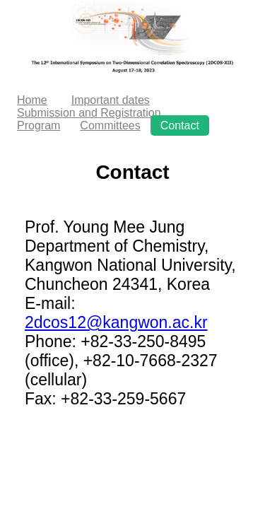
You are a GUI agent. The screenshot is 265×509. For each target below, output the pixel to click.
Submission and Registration (89, 113)
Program (38, 125)
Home (32, 100)
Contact (179, 125)
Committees (110, 125)
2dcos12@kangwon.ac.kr (116, 322)
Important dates (110, 100)
